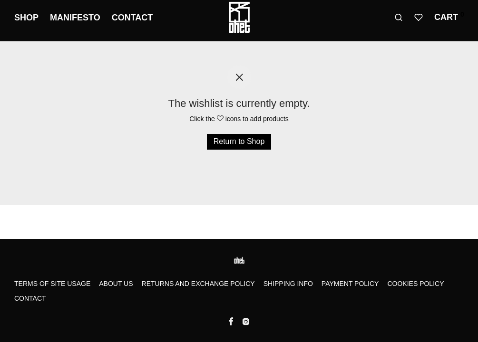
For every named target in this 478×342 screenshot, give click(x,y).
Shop (26, 17)
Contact (132, 17)
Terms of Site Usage (52, 283)
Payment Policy (350, 283)
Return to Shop (239, 141)
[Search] (399, 17)
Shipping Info (288, 283)
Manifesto (75, 17)
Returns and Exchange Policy (198, 283)
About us (116, 283)
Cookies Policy (415, 283)
